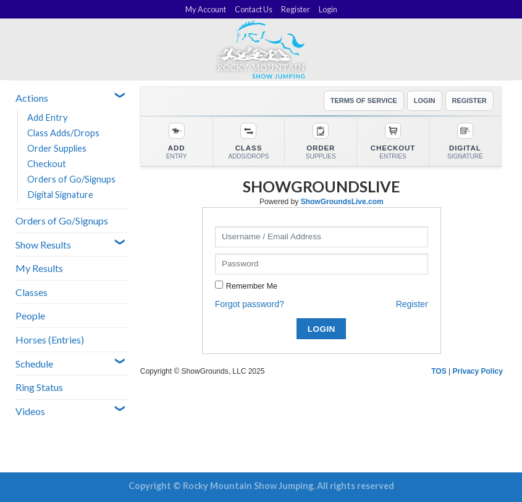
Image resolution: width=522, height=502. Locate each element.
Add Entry (47, 117)
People (30, 315)
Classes (31, 292)
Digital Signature (60, 194)
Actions (31, 98)
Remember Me (251, 286)
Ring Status (39, 387)
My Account (205, 9)
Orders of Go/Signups (71, 179)
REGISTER (469, 100)
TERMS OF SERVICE (363, 100)
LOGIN (425, 100)
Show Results (43, 244)
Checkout (46, 163)
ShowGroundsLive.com (342, 201)
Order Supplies (56, 148)
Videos (30, 411)
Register (295, 9)
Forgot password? (249, 304)
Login (328, 9)
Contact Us (253, 9)
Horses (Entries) (49, 339)
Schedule (34, 363)
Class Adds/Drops (63, 133)
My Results (39, 268)
